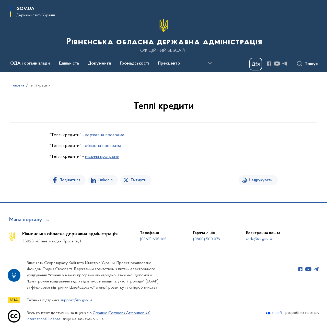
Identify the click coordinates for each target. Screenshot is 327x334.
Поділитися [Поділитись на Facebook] (70, 180)
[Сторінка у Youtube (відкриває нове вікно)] (277, 63)
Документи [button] (99, 63)
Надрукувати (261, 180)
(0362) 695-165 (153, 239)
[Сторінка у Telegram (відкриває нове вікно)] (285, 63)
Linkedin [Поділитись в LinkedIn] (105, 180)
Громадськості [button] (134, 63)
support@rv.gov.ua (76, 300)
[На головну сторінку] (163, 35)
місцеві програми (102, 156)
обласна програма (103, 145)
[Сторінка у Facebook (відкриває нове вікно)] (269, 63)
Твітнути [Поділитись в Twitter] (138, 180)
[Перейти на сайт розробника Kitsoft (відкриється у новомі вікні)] (274, 313)
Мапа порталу (25, 220)
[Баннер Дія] (255, 64)
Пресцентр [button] (169, 63)
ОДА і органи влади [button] (30, 63)
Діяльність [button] (69, 63)
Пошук (311, 64)
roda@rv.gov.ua (259, 239)
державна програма (104, 135)
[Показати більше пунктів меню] (210, 63)
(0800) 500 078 (206, 239)
